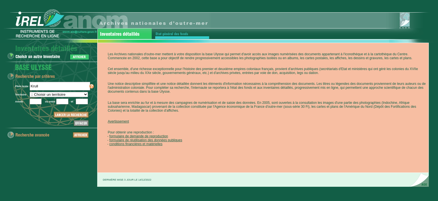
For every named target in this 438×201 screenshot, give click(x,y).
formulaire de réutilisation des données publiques (145, 140)
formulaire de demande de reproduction (138, 136)
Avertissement (118, 121)
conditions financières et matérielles (135, 144)
